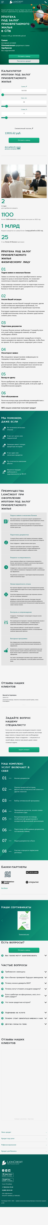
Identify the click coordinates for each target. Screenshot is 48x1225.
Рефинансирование (24, 1145)
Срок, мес (24, 98)
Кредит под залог (24, 1138)
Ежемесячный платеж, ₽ (24, 128)
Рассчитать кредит (24, 61)
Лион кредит (24, 1132)
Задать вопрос (24, 750)
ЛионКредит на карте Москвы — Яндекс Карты (24, 1118)
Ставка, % (24, 109)
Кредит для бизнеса (24, 1151)
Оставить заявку (24, 56)
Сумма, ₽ (24, 86)
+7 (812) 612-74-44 (7, 1187)
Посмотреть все (24, 934)
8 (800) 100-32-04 (7, 1190)
